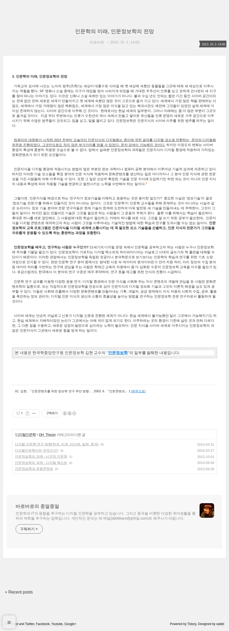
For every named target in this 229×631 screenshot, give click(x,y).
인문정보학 (118, 353)
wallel (220, 624)
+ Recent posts (19, 592)
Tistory (191, 624)
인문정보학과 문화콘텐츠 (34, 469)
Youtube (57, 624)
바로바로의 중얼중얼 (37, 506)
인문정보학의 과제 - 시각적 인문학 (41, 456)
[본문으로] (138, 391)
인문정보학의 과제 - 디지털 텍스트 (41, 463)
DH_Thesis (47, 435)
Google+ (70, 624)
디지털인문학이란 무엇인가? (36, 450)
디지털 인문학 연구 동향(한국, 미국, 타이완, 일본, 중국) (56, 444)
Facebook (43, 624)
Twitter (29, 624)
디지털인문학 (25, 435)
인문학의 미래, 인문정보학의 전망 (114, 31)
